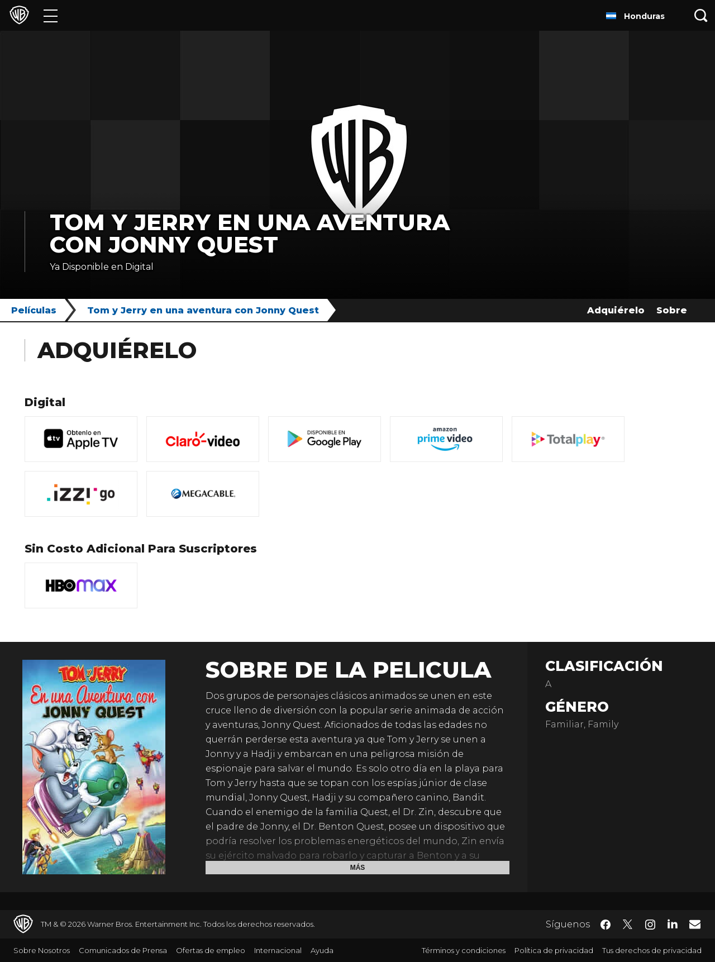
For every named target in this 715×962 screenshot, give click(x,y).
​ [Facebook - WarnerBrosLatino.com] (605, 925)
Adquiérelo (616, 310)
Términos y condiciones (464, 950)
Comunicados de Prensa (123, 950)
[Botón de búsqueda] (701, 15)
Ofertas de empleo (210, 950)
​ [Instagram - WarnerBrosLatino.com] (650, 925)
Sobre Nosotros (41, 950)
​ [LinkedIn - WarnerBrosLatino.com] (672, 923)
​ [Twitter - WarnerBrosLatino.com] (628, 925)
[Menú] (50, 15)
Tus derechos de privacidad (652, 950)
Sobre (671, 310)
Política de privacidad (553, 950)
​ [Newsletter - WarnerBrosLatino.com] (695, 924)
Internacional (278, 950)
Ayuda (322, 950)
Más (357, 867)
